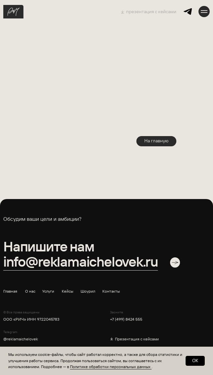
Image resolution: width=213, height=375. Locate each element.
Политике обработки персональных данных (111, 366)
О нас (30, 291)
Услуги (48, 291)
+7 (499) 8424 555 (126, 319)
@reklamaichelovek (20, 338)
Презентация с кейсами (137, 338)
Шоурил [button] (88, 291)
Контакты (111, 291)
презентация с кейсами (151, 11)
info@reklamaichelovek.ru (80, 261)
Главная (10, 291)
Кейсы (67, 291)
